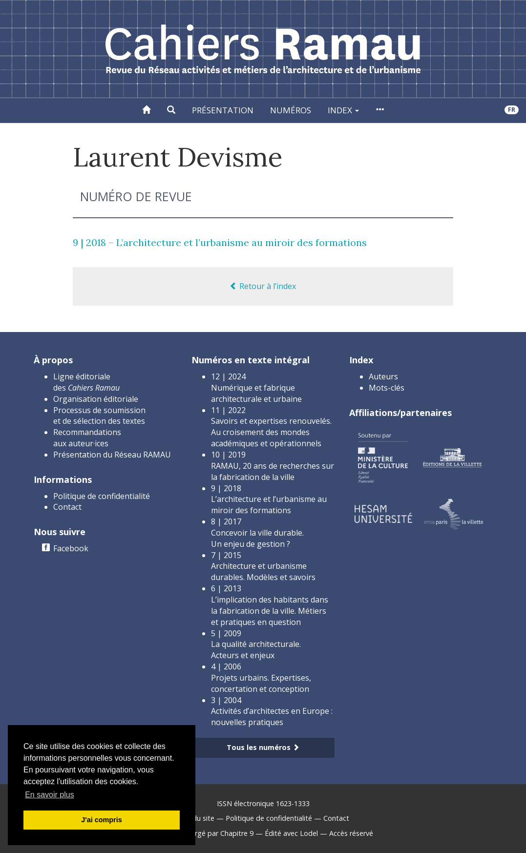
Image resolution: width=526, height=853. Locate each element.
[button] (171, 110)
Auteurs (383, 376)
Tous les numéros (263, 747)
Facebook (70, 548)
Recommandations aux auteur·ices (87, 438)
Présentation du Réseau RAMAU (112, 454)
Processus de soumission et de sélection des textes (99, 416)
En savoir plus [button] (49, 795)
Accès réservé (351, 833)
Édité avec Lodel (291, 833)
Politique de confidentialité (101, 496)
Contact (67, 506)
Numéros (290, 110)
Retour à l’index (263, 286)
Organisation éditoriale (95, 399)
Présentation (222, 110)
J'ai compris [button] (101, 820)
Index (343, 110)
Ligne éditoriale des (86, 382)
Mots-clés (386, 387)
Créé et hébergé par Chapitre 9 (203, 833)
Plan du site (195, 818)
